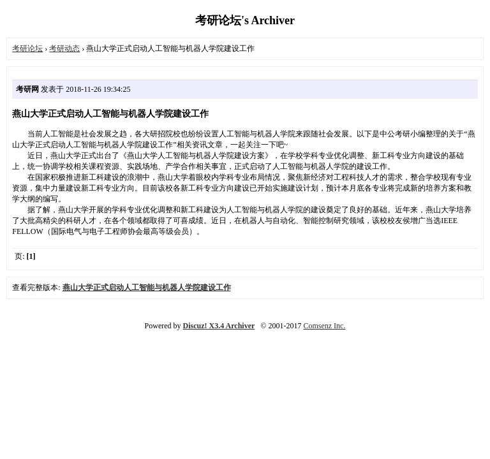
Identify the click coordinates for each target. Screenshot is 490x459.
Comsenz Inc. (324, 325)
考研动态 (64, 48)
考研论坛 (27, 48)
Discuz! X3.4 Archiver (219, 325)
